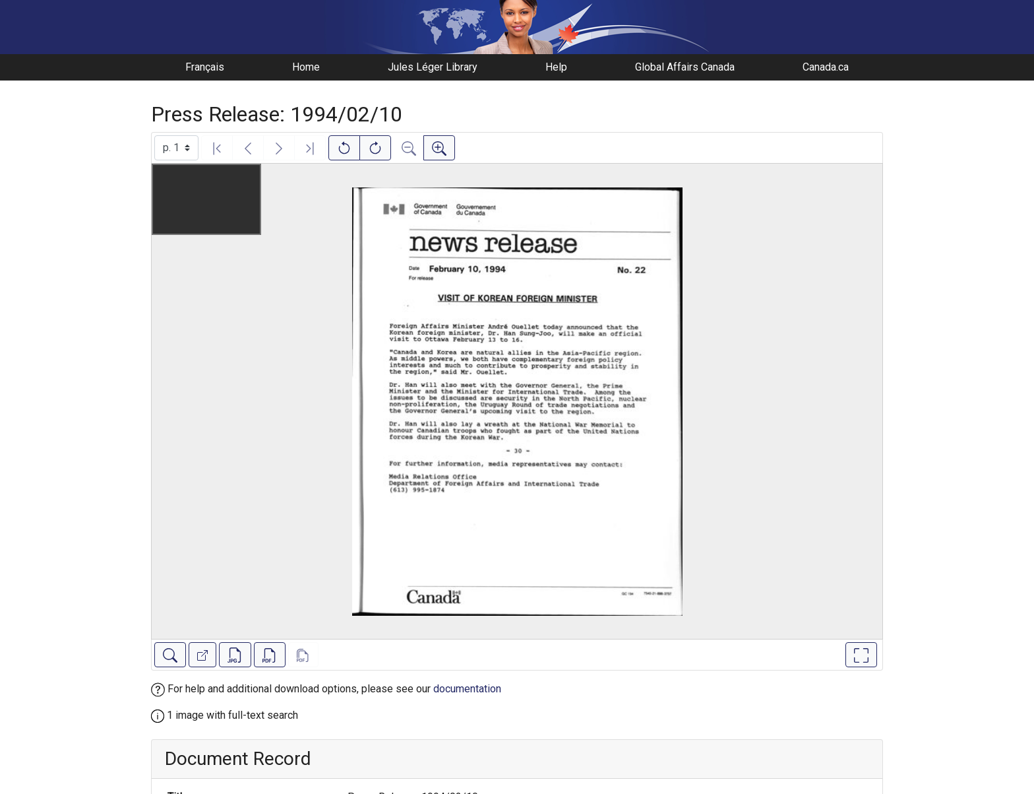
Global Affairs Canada (685, 67)
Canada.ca (826, 67)
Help (556, 67)
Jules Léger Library (432, 67)
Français (204, 67)
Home (306, 67)
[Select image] (176, 147)
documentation (467, 688)
